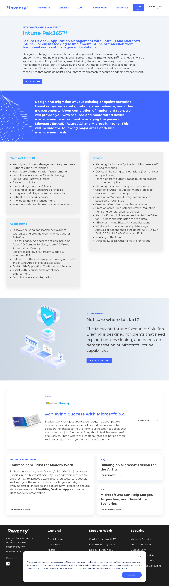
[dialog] (84, 566)
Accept (131, 575)
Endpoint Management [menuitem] (102, 544)
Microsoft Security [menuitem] (141, 539)
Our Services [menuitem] (55, 544)
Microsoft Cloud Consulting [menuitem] (146, 566)
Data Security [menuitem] (138, 550)
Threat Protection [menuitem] (141, 544)
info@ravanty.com (15, 547)
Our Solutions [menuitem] (55, 539)
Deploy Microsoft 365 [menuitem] (101, 550)
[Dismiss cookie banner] (141, 557)
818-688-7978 (13, 551)
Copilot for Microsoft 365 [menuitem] (103, 539)
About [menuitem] (51, 550)
